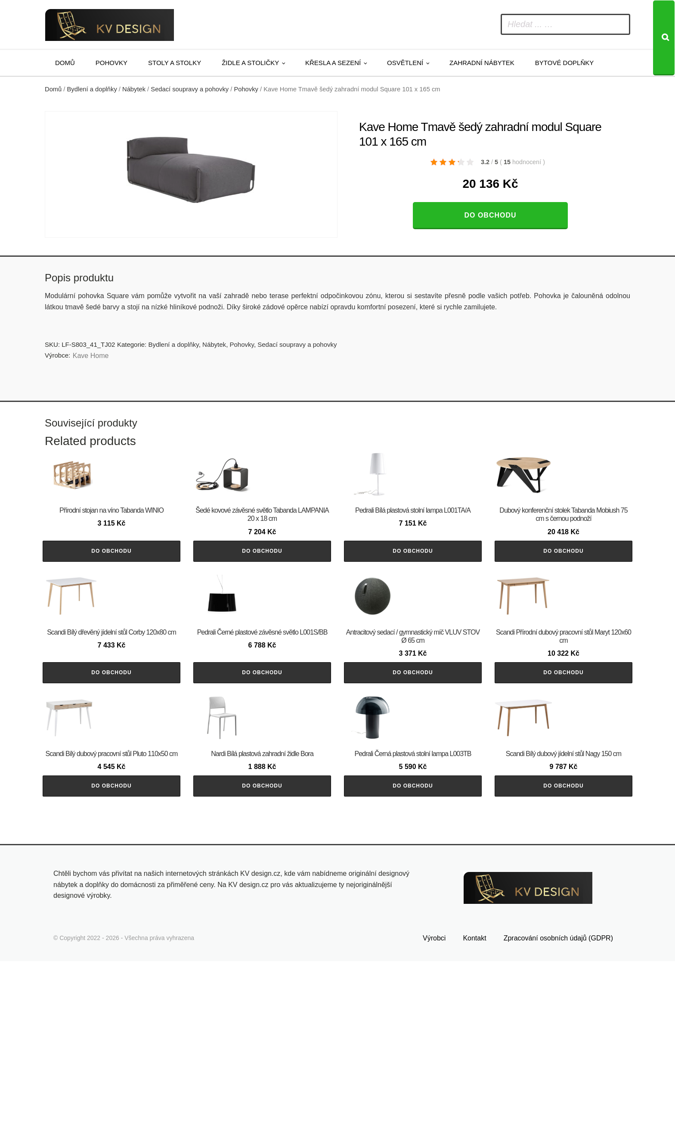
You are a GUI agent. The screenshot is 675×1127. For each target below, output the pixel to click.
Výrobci (434, 1104)
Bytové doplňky (564, 62)
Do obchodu (490, 215)
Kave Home (91, 355)
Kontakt (474, 1104)
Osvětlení (405, 62)
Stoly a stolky (174, 62)
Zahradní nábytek (481, 62)
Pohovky (111, 62)
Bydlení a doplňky (92, 89)
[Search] (664, 37)
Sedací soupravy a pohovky (190, 89)
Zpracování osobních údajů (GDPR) (558, 1104)
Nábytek (134, 89)
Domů (65, 62)
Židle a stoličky (250, 62)
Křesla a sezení (333, 62)
